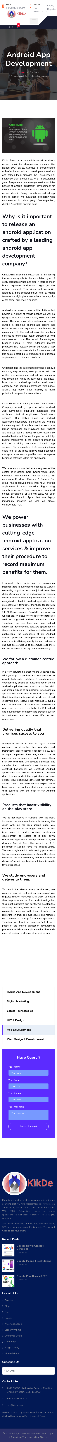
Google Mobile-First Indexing (34, 1261)
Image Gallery (12, 1347)
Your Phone (14, 1093)
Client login (10, 1341)
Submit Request (28, 1126)
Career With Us (13, 1330)
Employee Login (13, 1335)
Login (50, 5)
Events (8, 1318)
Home (21, 72)
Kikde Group (40, 1433)
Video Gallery (12, 1353)
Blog (7, 1306)
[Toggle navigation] (33, 21)
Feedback (10, 1300)
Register (51, 9)
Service (35, 72)
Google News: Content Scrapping (30, 1247)
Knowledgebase (13, 1324)
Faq (7, 1312)
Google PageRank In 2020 (32, 1276)
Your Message (16, 1106)
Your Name (14, 1066)
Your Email (14, 1080)
